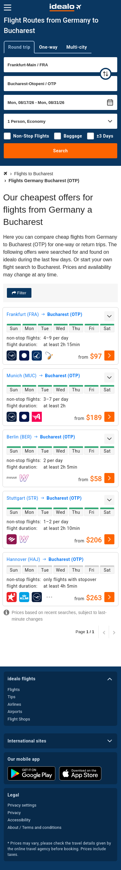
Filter (21, 293)
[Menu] (7, 7)
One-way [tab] (48, 47)
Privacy (14, 812)
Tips (11, 696)
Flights (14, 689)
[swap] (106, 74)
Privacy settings (22, 805)
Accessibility (19, 820)
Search (60, 150)
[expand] (109, 316)
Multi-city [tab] (76, 47)
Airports (15, 711)
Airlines (14, 704)
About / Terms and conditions (34, 827)
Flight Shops (19, 719)
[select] (109, 356)
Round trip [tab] (19, 47)
